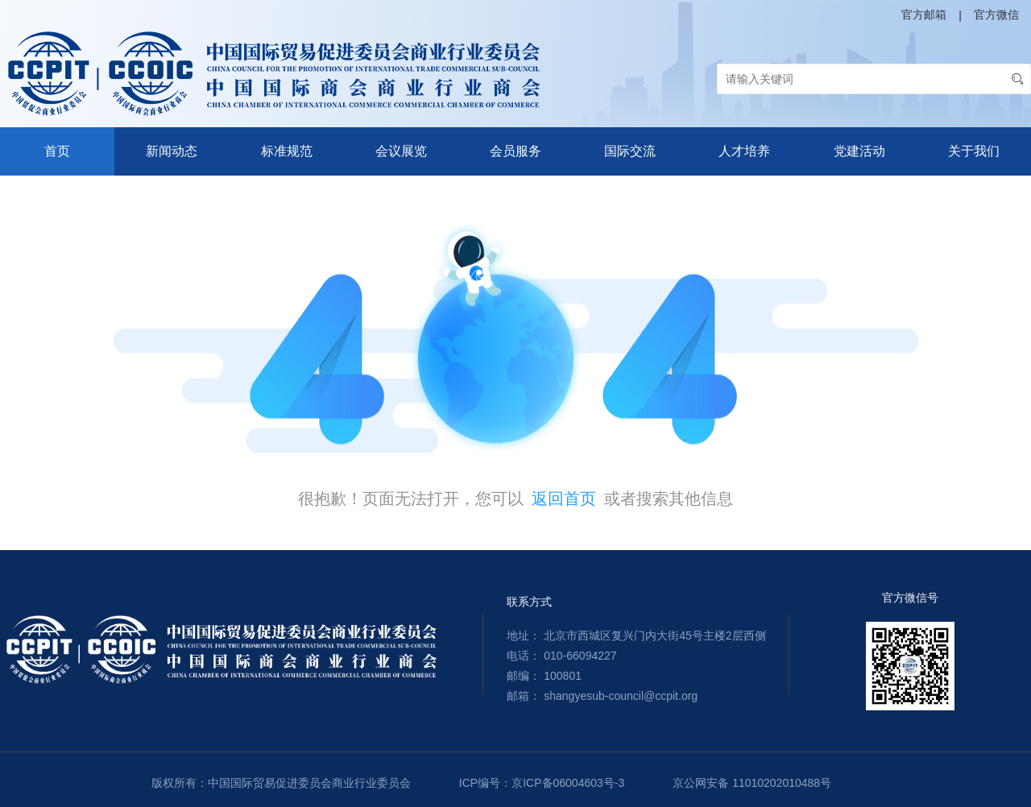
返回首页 (564, 498)
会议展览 (401, 151)
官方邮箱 (923, 14)
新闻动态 (171, 151)
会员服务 (515, 151)
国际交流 (630, 151)
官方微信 (996, 14)
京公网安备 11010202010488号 (752, 782)
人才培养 (744, 151)
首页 (57, 151)
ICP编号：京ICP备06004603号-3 (541, 782)
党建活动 (859, 151)
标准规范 (287, 151)
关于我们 (974, 151)
